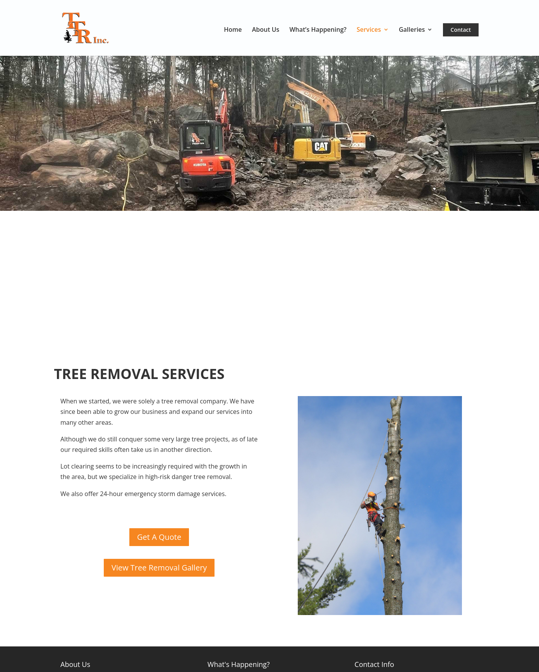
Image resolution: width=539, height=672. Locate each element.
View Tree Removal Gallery (159, 567)
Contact (461, 29)
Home (233, 30)
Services (369, 30)
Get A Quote (159, 537)
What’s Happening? (317, 30)
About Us (266, 30)
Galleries (412, 30)
